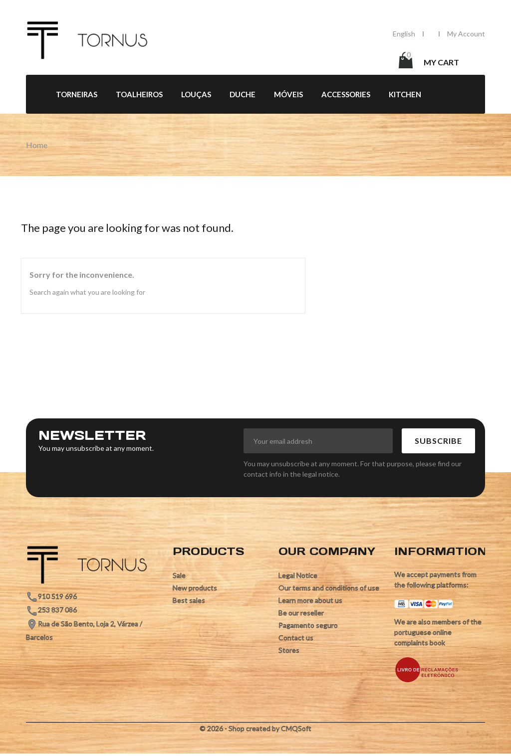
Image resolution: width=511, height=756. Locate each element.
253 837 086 (57, 609)
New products (195, 587)
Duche (243, 94)
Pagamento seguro (308, 625)
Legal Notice (297, 575)
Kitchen (405, 94)
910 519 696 (57, 596)
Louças (196, 94)
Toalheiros (139, 94)
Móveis (288, 94)
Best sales (189, 600)
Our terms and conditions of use (328, 587)
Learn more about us (310, 600)
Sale (179, 575)
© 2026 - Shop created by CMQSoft (255, 728)
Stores (288, 650)
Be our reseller (301, 612)
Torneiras (76, 94)
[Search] (313, 61)
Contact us (295, 637)
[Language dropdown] (404, 33)
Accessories (345, 94)
